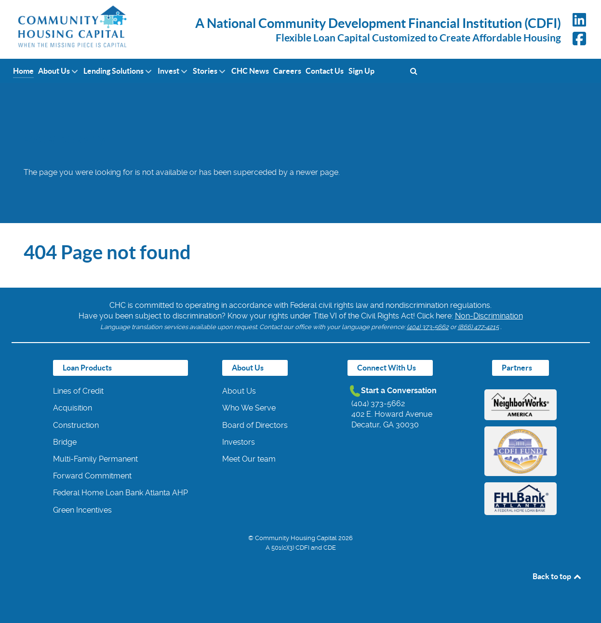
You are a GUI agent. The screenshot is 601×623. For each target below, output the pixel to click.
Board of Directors (255, 425)
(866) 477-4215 (478, 327)
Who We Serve (249, 407)
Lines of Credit (78, 391)
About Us (239, 391)
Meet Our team (249, 459)
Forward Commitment (92, 475)
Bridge (65, 442)
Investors (238, 442)
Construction (76, 425)
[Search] (413, 70)
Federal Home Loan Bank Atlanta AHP (120, 492)
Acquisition (72, 407)
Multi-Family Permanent (95, 459)
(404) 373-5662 (428, 327)
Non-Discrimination (489, 315)
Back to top (558, 576)
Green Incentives (82, 510)
